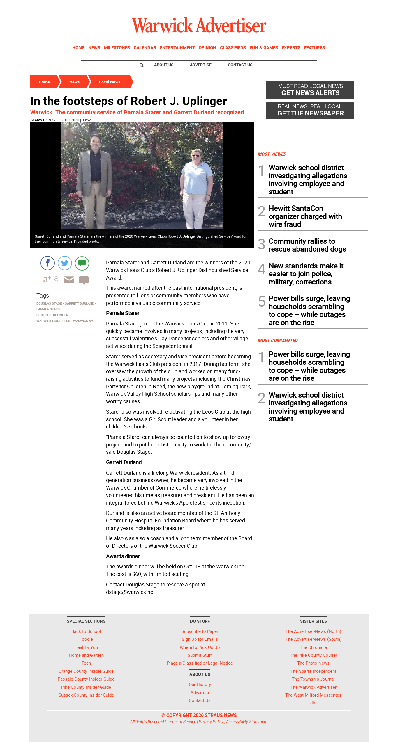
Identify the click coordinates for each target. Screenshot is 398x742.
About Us (164, 64)
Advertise (201, 64)
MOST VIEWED (272, 154)
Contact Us (240, 64)
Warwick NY (42, 120)
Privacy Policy (211, 721)
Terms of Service (181, 721)
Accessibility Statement (247, 721)
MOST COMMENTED (277, 340)
